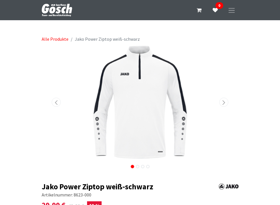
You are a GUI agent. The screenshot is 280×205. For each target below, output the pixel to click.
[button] (56, 102)
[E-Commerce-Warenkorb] (199, 10)
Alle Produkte (55, 39)
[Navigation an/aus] (232, 10)
